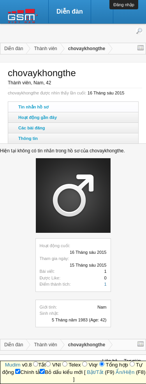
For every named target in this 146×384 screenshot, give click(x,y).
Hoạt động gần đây (37, 117)
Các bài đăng (31, 128)
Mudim (13, 365)
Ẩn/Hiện (125, 372)
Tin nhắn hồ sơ (33, 107)
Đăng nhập (123, 4)
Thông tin (28, 138)
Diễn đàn (69, 11)
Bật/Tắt (95, 372)
